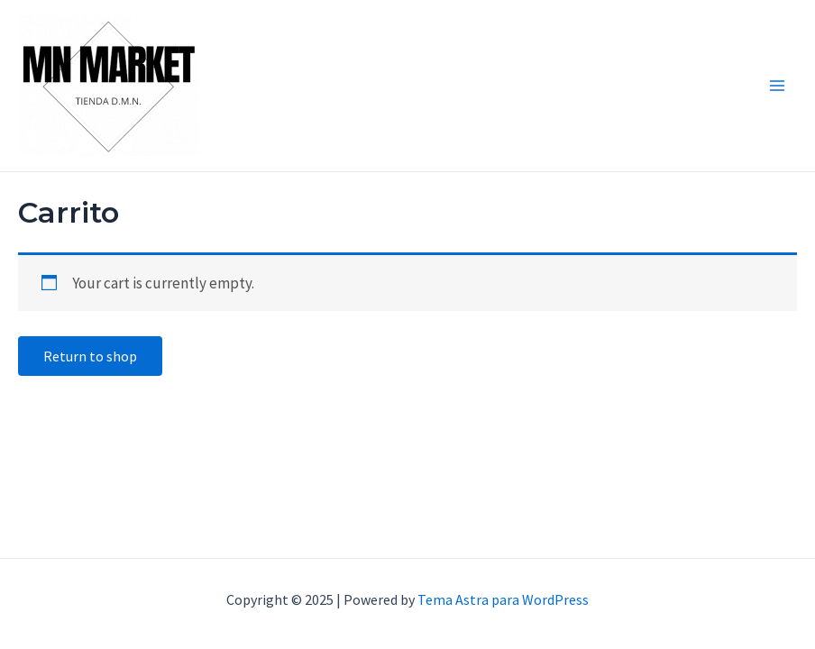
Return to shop (90, 356)
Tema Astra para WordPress (503, 599)
